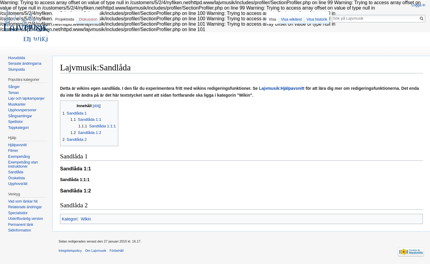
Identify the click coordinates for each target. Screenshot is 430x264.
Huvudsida (16, 58)
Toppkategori (18, 128)
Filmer (13, 151)
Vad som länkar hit (23, 201)
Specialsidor (17, 213)
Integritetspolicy (70, 250)
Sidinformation (19, 230)
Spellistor (15, 122)
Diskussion (88, 19)
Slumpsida (16, 69)
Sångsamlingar (20, 116)
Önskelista (16, 178)
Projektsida (64, 19)
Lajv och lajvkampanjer (26, 98)
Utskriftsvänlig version (25, 219)
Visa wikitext (291, 19)
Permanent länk (20, 225)
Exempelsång (19, 157)
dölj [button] (96, 106)
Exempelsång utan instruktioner (23, 164)
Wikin (86, 219)
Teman (13, 93)
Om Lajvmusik (95, 250)
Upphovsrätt (17, 184)
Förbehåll (117, 250)
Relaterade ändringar (25, 207)
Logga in (418, 5)
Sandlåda (15, 172)
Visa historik (317, 19)
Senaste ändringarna (24, 63)
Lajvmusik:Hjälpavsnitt (282, 88)
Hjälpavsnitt (17, 145)
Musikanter (17, 104)
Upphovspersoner (22, 110)
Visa (272, 19)
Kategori (69, 219)
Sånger (14, 87)
